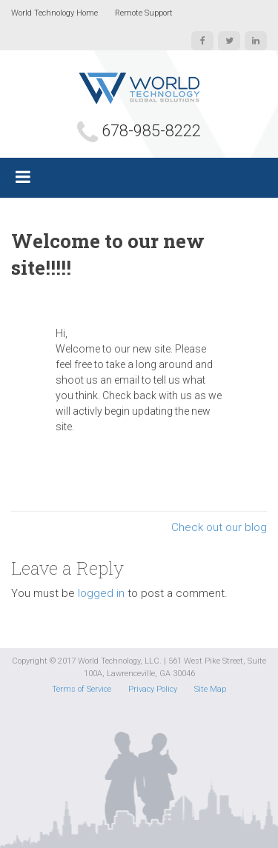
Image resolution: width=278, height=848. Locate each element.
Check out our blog (219, 527)
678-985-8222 (151, 130)
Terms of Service (81, 689)
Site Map (210, 689)
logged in (101, 593)
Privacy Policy (152, 689)
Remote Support (144, 13)
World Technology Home (54, 13)
